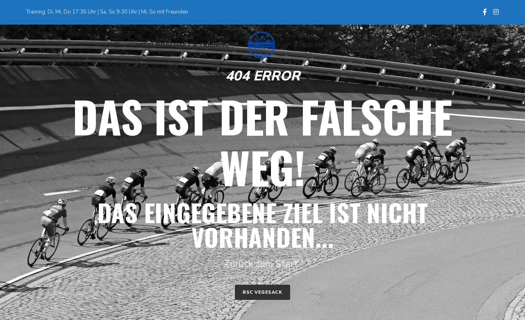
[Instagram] (496, 12)
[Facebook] (485, 12)
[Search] (491, 45)
